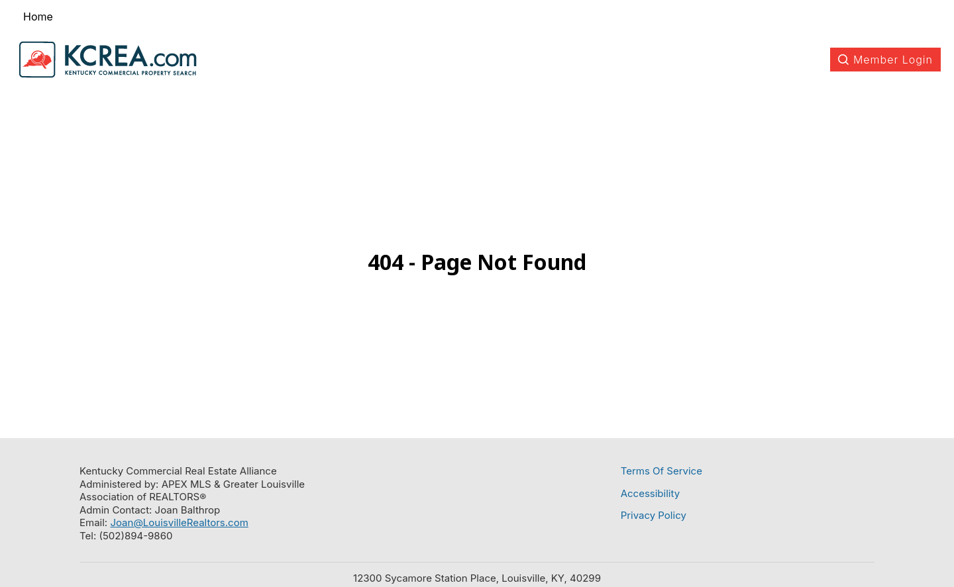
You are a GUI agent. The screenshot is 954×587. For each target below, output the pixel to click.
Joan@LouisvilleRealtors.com (179, 522)
